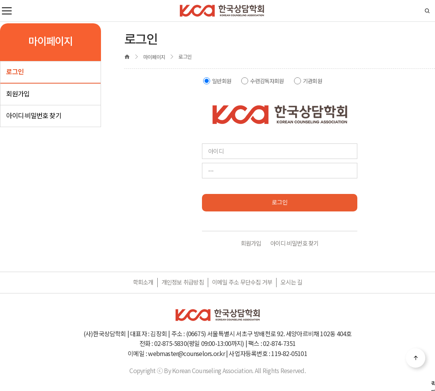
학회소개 (143, 282)
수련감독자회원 (267, 81)
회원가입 (18, 94)
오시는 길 (291, 282)
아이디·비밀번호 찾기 (33, 116)
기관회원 (312, 81)
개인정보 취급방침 (183, 282)
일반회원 (221, 81)
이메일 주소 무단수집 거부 (242, 282)
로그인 (15, 72)
